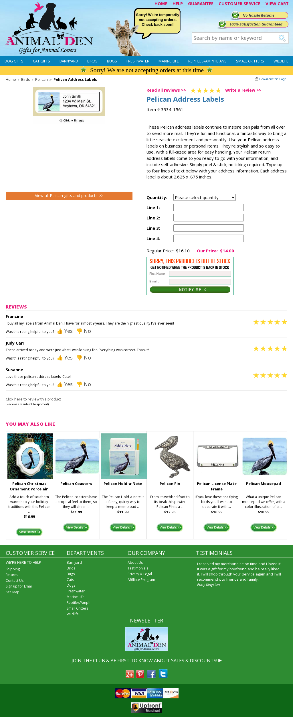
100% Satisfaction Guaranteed (255, 24)
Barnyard (69, 61)
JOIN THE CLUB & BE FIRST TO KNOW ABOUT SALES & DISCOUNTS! (144, 660)
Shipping (13, 569)
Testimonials (138, 568)
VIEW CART (277, 3)
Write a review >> (243, 90)
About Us (135, 562)
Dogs (71, 585)
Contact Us (14, 580)
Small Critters (250, 61)
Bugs (112, 61)
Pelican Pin (170, 483)
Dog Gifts (14, 61)
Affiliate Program (141, 579)
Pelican (41, 79)
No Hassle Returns (258, 15)
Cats (70, 579)
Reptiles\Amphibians (207, 61)
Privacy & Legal (140, 573)
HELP (178, 3)
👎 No (83, 330)
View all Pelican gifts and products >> (69, 195)
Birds (92, 61)
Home (11, 79)
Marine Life (169, 61)
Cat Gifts (41, 61)
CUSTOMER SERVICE (239, 3)
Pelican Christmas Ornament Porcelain (29, 486)
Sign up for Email (19, 586)
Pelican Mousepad (263, 483)
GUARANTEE (200, 3)
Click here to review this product (33, 399)
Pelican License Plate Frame (217, 486)
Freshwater (137, 61)
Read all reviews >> (166, 90)
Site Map (12, 592)
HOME (161, 3)
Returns (12, 574)
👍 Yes (65, 330)
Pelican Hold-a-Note (123, 483)
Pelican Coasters (76, 483)
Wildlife (281, 61)
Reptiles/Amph (78, 602)
